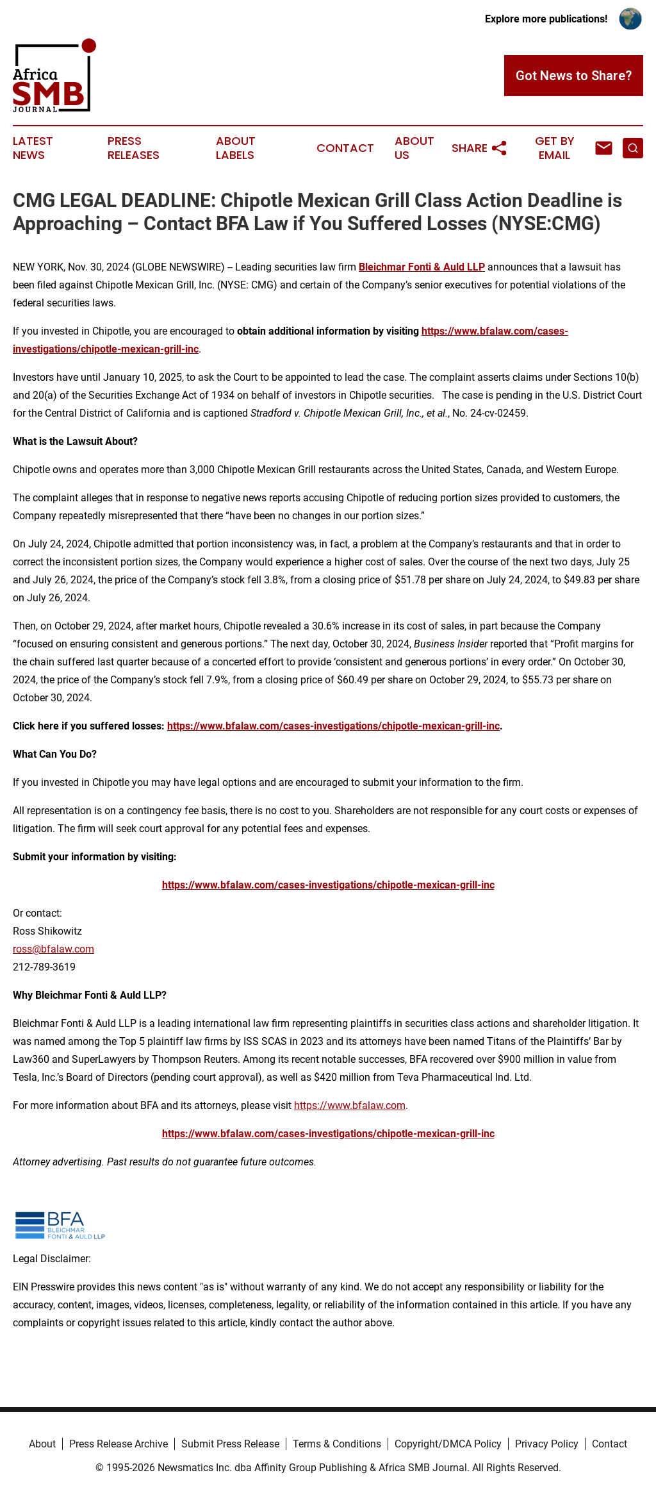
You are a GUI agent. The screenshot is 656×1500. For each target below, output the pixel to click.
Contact (345, 148)
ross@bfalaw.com (53, 949)
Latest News (33, 148)
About (42, 1444)
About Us (414, 148)
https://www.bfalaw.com (350, 1105)
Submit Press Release (230, 1444)
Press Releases (134, 148)
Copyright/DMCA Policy (448, 1444)
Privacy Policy (546, 1444)
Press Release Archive (118, 1444)
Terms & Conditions (337, 1444)
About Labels (236, 148)
